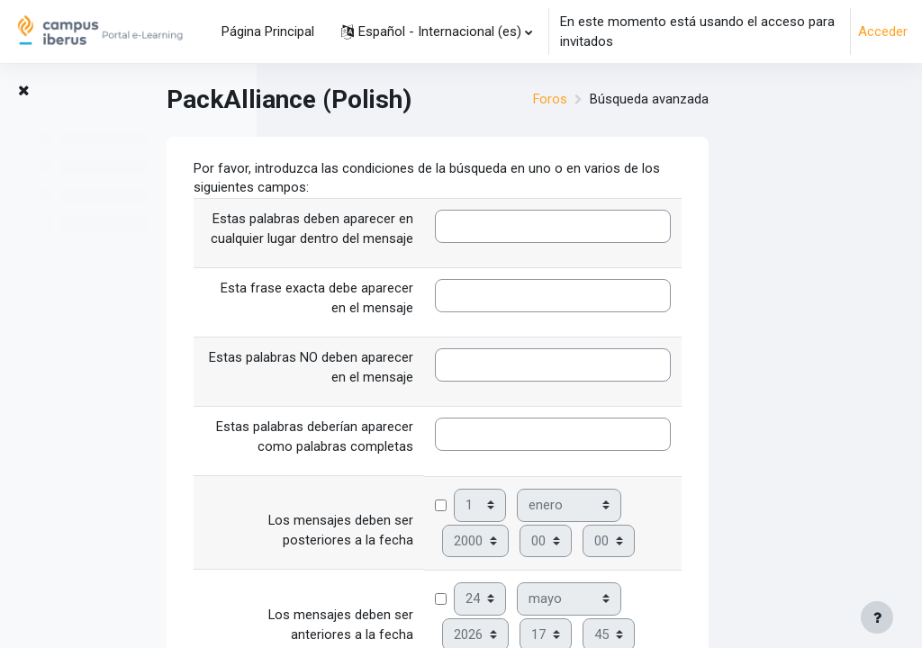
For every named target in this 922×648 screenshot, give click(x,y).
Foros (701, 100)
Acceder (883, 31)
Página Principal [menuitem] (267, 31)
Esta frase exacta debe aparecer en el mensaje (469, 301)
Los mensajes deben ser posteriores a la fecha (492, 535)
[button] (437, 31)
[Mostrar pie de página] (877, 617)
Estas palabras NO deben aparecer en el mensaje (463, 371)
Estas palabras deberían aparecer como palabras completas (466, 441)
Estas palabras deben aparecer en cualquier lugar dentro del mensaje (464, 230)
